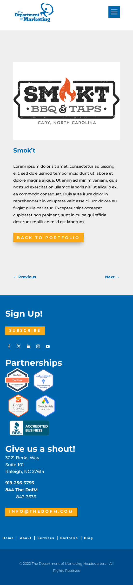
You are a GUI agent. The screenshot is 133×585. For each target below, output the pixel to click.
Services (46, 538)
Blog (88, 538)
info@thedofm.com (41, 512)
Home (8, 538)
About (26, 538)
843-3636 (26, 496)
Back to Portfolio (48, 237)
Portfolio (69, 538)
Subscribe (25, 331)
